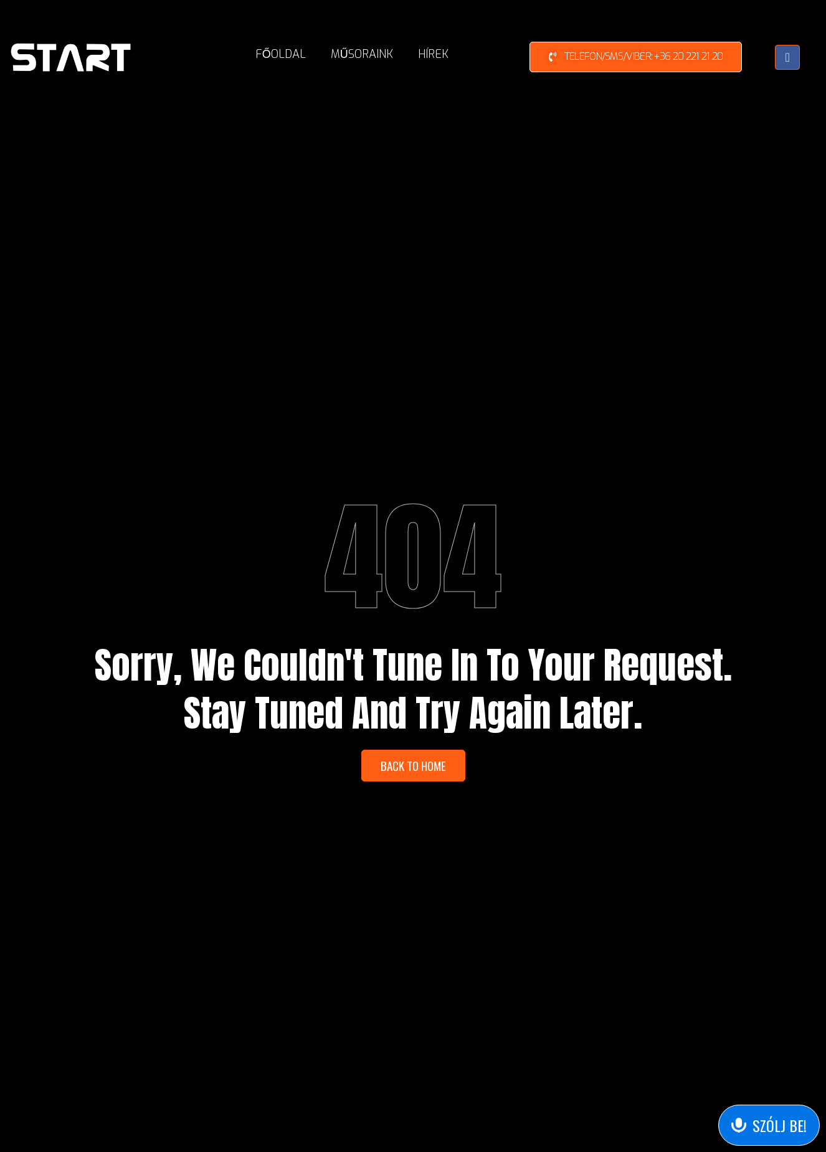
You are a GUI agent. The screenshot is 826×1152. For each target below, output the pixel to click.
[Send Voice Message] (769, 1125)
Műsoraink (362, 54)
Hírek (433, 54)
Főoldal (280, 54)
